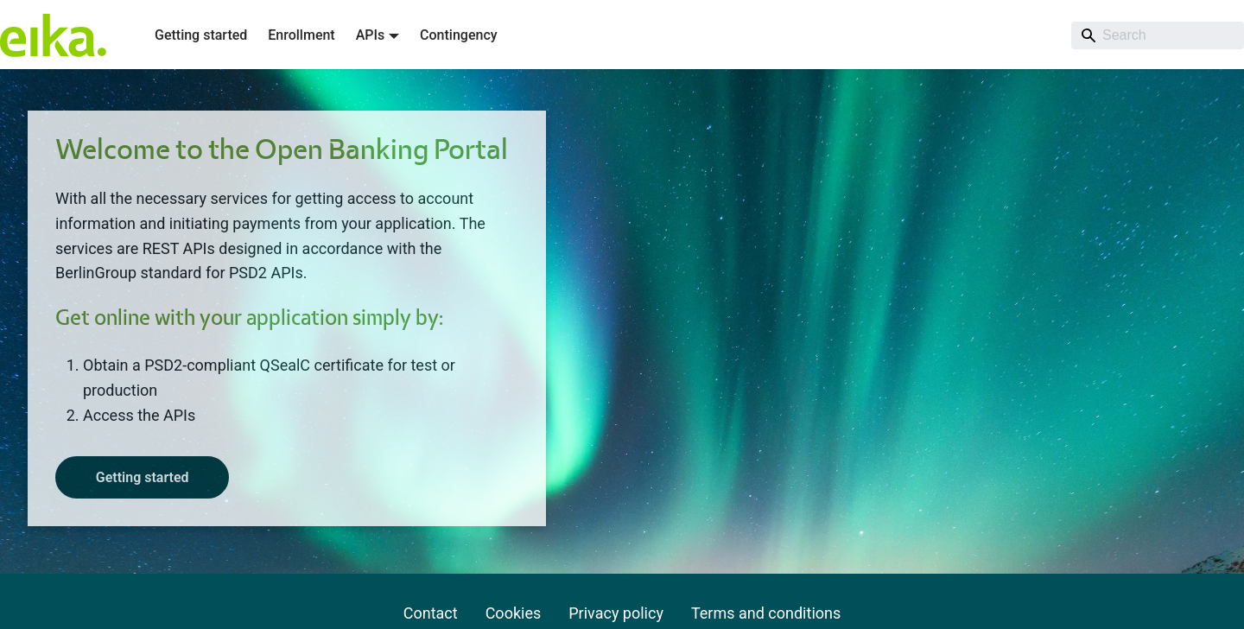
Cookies (514, 613)
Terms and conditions (766, 613)
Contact (430, 613)
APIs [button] (370, 35)
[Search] (1157, 35)
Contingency (458, 35)
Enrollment (301, 35)
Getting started (201, 35)
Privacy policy (615, 613)
